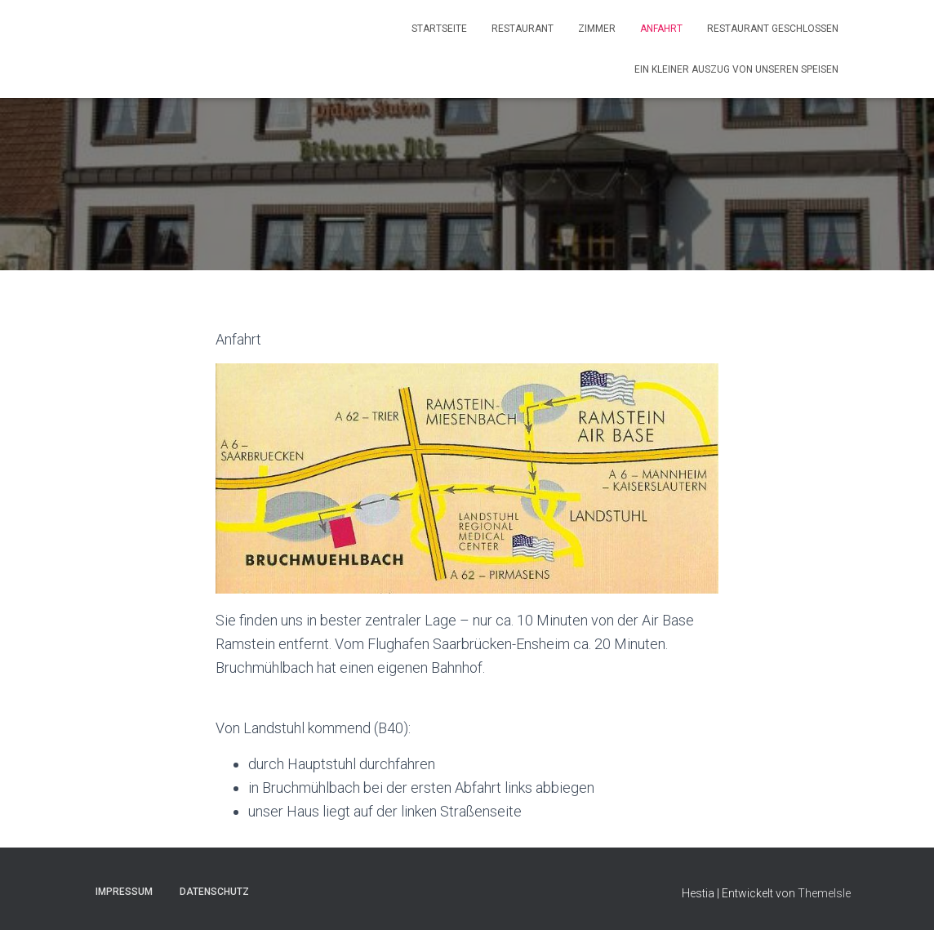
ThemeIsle (824, 893)
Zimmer (597, 28)
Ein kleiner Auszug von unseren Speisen (736, 69)
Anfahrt (661, 28)
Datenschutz (214, 891)
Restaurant (522, 28)
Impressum (124, 891)
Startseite (439, 28)
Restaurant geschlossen (772, 28)
